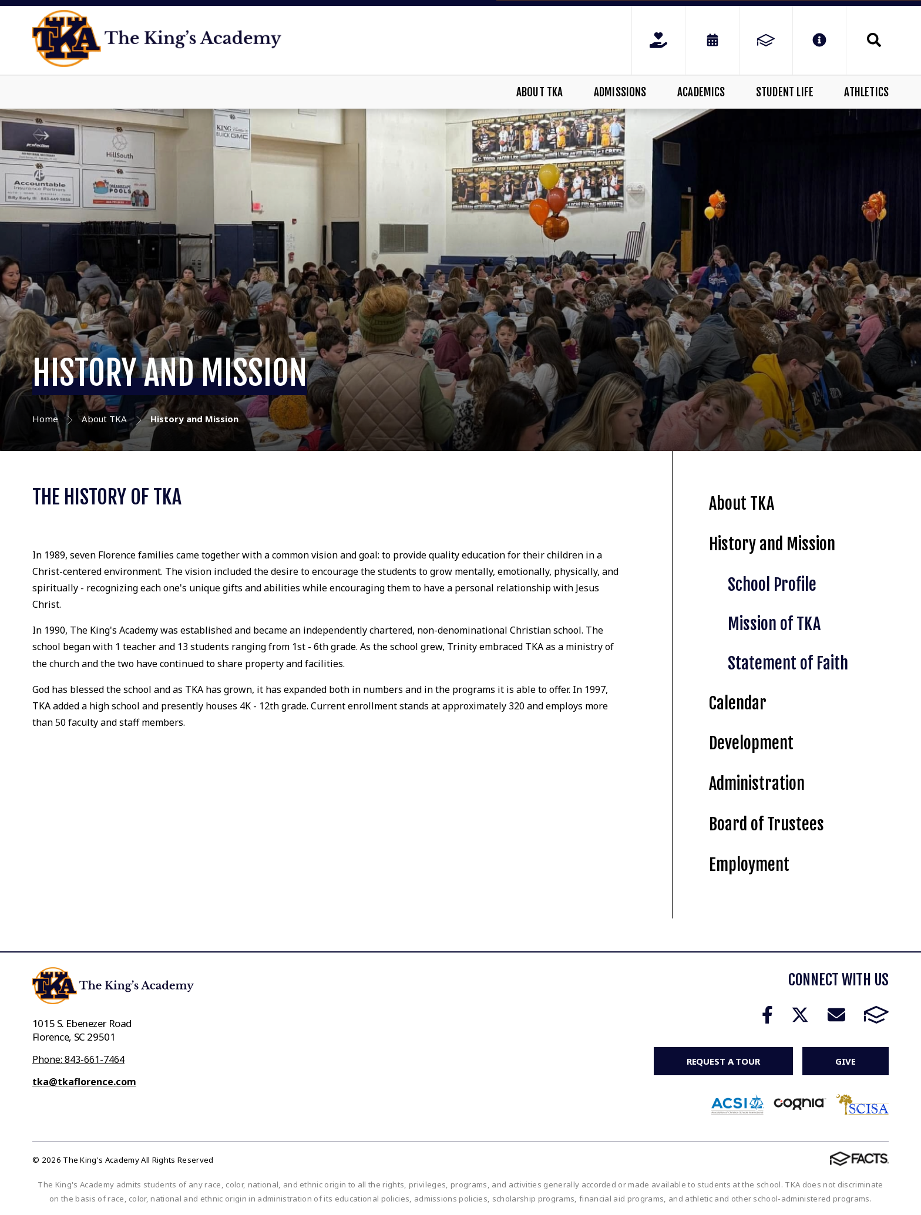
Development (751, 743)
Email (836, 1015)
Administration (757, 783)
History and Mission (772, 544)
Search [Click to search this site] (874, 40)
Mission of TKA (774, 624)
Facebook (767, 1015)
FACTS (876, 1015)
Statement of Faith (788, 663)
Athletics (866, 92)
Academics (701, 92)
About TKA (539, 92)
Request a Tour (723, 1061)
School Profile (772, 584)
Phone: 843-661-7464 (78, 1059)
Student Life (785, 92)
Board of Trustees (766, 824)
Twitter (800, 1015)
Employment (749, 864)
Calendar (738, 703)
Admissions (620, 92)
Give (845, 1061)
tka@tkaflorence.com (84, 1081)
